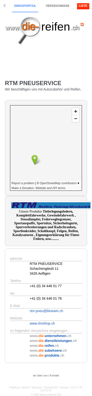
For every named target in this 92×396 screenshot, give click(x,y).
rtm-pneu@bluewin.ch (46, 311)
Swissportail (25, 6)
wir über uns (40, 375)
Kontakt (54, 375)
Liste (83, 6)
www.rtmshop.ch (42, 323)
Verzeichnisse (57, 6)
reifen (55, 26)
